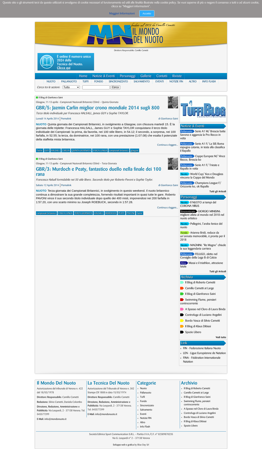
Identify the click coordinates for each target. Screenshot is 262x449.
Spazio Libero (193, 332)
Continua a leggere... (167, 145)
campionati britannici (119, 151)
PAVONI (130, 213)
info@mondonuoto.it (55, 419)
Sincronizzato (118, 81)
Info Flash (209, 81)
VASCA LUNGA (100, 151)
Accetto (147, 13)
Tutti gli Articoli (218, 191)
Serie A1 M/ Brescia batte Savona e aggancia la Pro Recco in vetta (202, 135)
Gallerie (146, 76)
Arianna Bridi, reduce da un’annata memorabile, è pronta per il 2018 (202, 236)
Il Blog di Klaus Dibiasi (198, 326)
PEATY (121, 213)
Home (83, 76)
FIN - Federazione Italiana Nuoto (202, 348)
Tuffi (85, 81)
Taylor (40, 151)
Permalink (66, 118)
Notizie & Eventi (104, 76)
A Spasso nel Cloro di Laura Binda (205, 309)
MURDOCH (110, 213)
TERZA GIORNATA (83, 213)
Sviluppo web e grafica (123, 445)
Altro (192, 81)
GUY (47, 151)
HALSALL (55, 151)
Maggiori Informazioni (122, 13)
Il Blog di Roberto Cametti (200, 282)
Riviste (177, 76)
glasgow (134, 151)
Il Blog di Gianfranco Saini (51, 98)
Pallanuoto (69, 81)
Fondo (98, 81)
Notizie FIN (176, 81)
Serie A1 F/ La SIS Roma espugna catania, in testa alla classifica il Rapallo (202, 147)
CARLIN (66, 151)
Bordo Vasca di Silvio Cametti (202, 320)
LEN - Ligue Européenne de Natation (204, 353)
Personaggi (127, 76)
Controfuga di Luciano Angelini (203, 315)
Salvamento (142, 81)
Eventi (159, 81)
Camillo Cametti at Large (199, 288)
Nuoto (51, 81)
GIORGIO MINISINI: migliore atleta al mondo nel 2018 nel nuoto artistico (202, 215)
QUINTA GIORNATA (81, 151)
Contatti (161, 76)
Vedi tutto (221, 337)
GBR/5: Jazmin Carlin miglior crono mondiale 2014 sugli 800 (98, 108)
